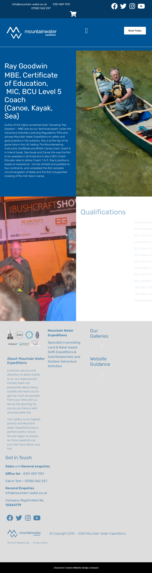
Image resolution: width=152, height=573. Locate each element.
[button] (86, 30)
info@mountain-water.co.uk (26, 493)
